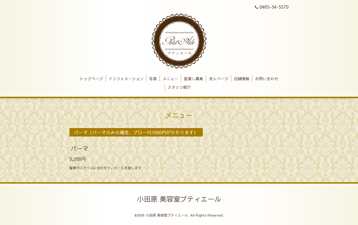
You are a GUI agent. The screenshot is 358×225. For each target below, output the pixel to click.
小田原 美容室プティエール (179, 199)
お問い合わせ (266, 78)
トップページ (91, 78)
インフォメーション (126, 78)
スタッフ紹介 (179, 87)
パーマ (79, 148)
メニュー (170, 78)
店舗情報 (241, 78)
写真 (153, 78)
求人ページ (218, 78)
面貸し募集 (193, 78)
